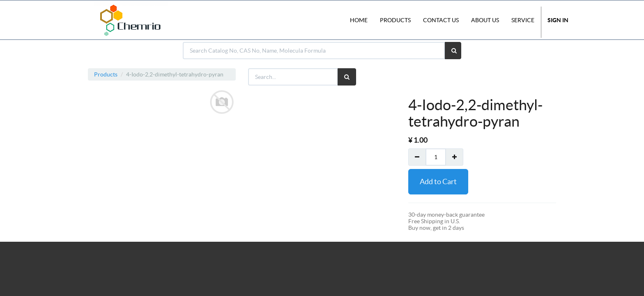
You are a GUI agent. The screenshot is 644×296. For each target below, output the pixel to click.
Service (522, 20)
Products (105, 74)
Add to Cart (438, 181)
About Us (485, 20)
